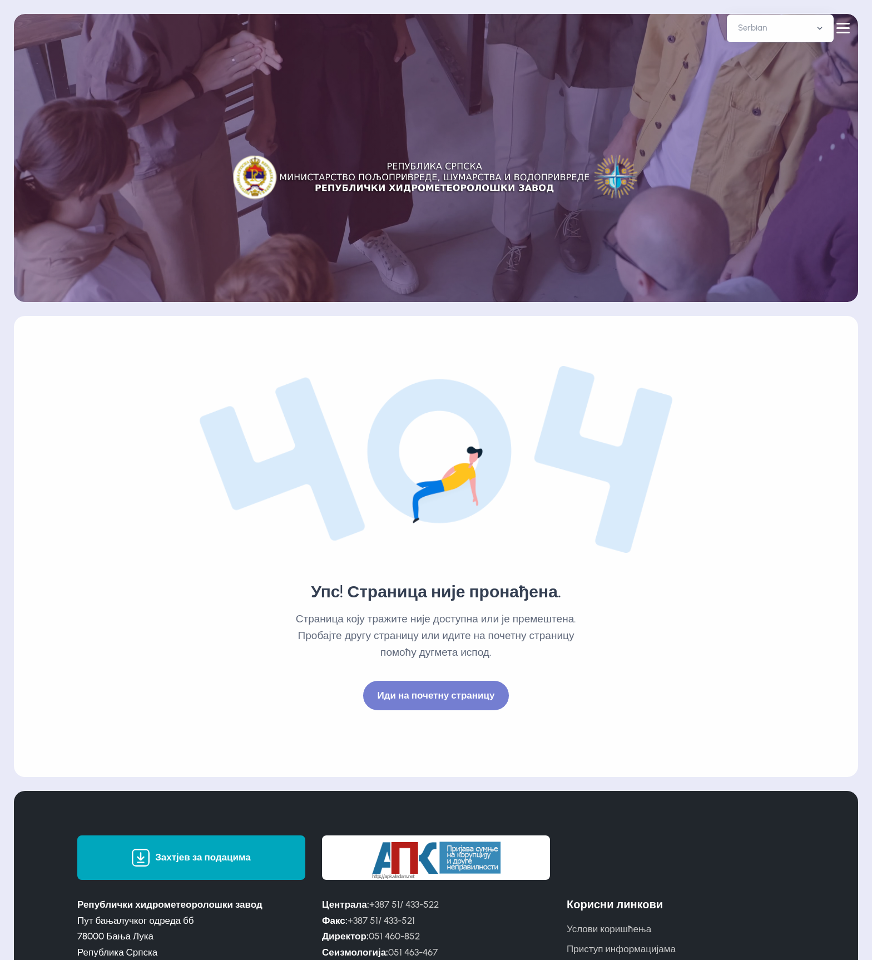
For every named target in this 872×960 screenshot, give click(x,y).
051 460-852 (394, 936)
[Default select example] (780, 28)
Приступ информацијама (621, 948)
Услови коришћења (609, 928)
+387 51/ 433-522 (404, 904)
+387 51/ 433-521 (381, 920)
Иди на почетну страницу (436, 695)
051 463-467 (413, 952)
